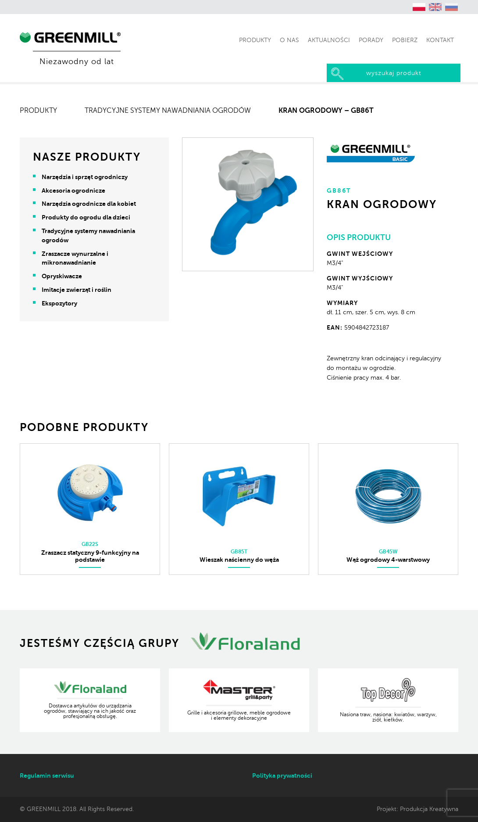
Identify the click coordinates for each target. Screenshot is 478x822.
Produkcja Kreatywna (429, 808)
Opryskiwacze (62, 276)
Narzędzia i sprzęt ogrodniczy (85, 176)
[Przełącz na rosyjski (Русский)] (451, 7)
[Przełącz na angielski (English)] (435, 7)
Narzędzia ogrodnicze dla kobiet (89, 203)
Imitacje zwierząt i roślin (76, 289)
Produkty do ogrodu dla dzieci (86, 217)
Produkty (38, 111)
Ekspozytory (59, 303)
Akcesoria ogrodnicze (73, 190)
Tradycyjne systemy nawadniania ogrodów (168, 111)
